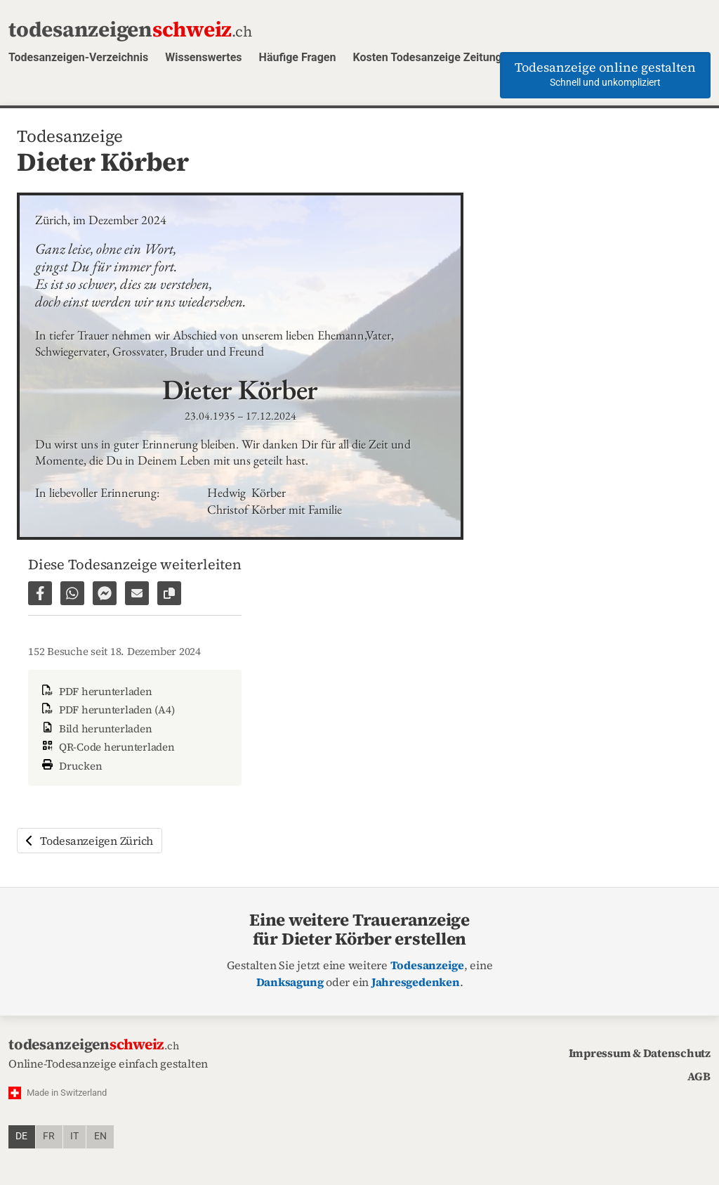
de (21, 1136)
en (100, 1136)
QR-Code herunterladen (107, 746)
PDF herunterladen (95, 691)
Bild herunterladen (95, 728)
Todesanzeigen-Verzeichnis (78, 57)
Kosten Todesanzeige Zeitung (426, 57)
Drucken (71, 764)
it (74, 1136)
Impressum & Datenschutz (640, 1053)
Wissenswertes (203, 57)
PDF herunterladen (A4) (106, 709)
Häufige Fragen (297, 57)
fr (49, 1136)
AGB (699, 1076)
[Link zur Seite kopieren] (169, 593)
